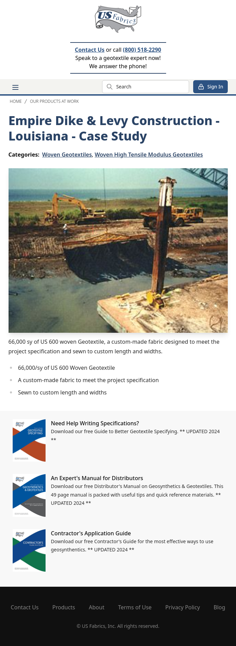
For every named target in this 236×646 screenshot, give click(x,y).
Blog (219, 607)
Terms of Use (135, 607)
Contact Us (89, 49)
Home (16, 101)
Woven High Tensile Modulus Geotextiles (149, 154)
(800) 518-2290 (142, 49)
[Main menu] (15, 87)
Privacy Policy (182, 607)
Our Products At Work (54, 101)
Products (63, 607)
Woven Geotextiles (67, 154)
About (96, 607)
